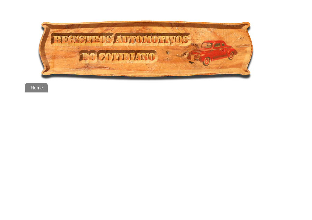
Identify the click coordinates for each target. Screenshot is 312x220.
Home (37, 87)
